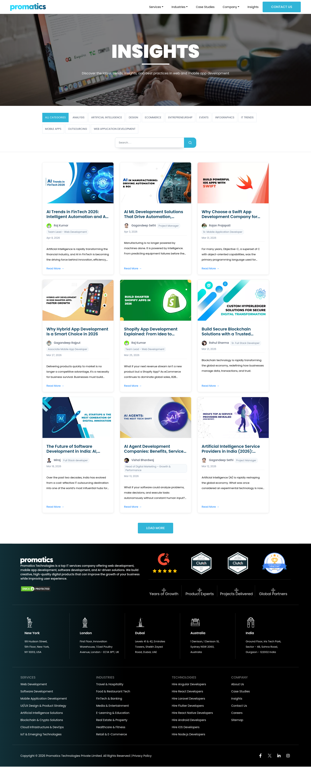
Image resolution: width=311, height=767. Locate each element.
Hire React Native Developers (192, 713)
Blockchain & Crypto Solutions (41, 720)
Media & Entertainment (112, 706)
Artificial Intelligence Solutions (41, 713)
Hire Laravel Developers (188, 699)
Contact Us (281, 6)
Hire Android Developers (189, 720)
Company (230, 7)
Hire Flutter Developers (188, 706)
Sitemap (237, 720)
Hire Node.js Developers (188, 735)
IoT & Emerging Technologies (40, 735)
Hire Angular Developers (189, 685)
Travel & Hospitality (109, 685)
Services (155, 7)
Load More (155, 528)
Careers (236, 713)
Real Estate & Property (111, 720)
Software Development (36, 692)
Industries (178, 7)
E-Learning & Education (112, 713)
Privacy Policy (142, 756)
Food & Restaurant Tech (113, 692)
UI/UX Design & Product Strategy (43, 706)
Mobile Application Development (43, 699)
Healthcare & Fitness (110, 728)
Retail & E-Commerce (111, 735)
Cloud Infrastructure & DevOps (42, 728)
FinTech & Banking (109, 699)
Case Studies (205, 7)
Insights (253, 7)
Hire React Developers (187, 692)
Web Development (33, 685)
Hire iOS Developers (186, 728)
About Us (237, 685)
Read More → (55, 268)
